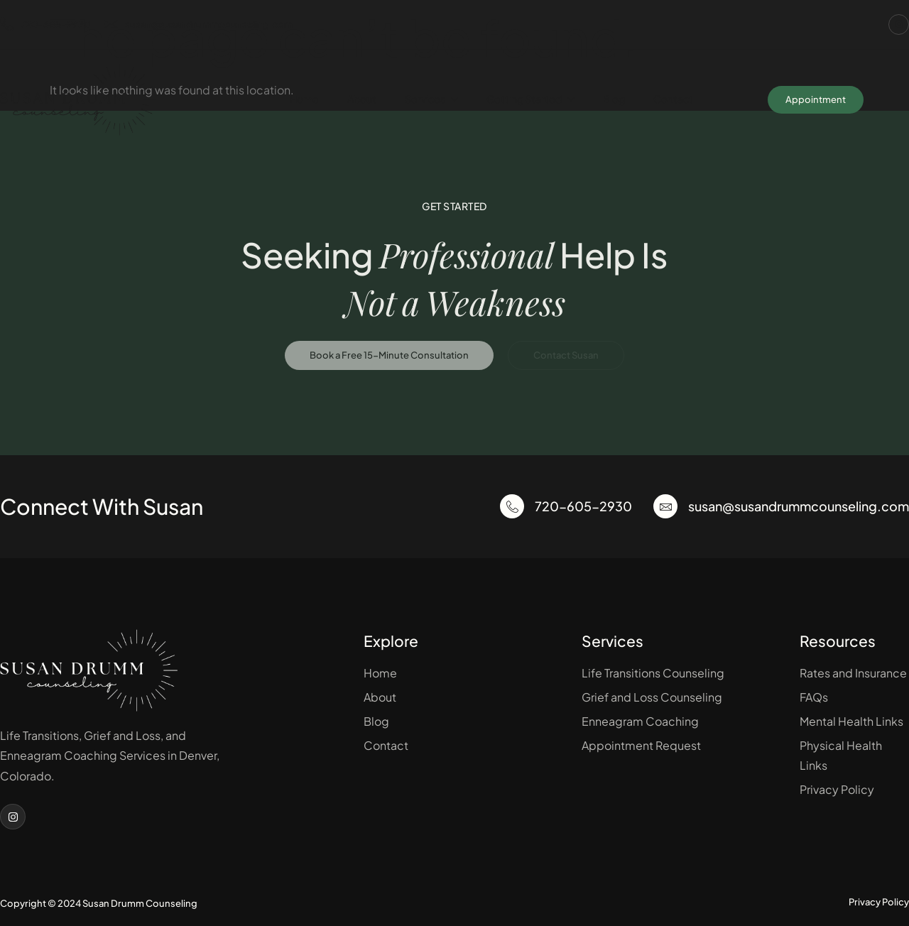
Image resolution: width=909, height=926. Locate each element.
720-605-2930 (45, 24)
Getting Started (530, 99)
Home (304, 98)
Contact (673, 98)
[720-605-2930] (512, 506)
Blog (614, 98)
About (361, 98)
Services (431, 99)
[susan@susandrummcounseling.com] (665, 506)
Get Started (454, 206)
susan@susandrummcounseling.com (198, 24)
